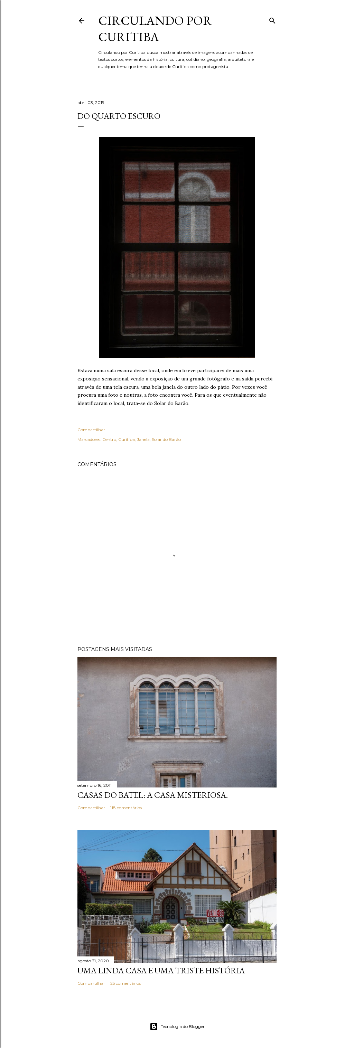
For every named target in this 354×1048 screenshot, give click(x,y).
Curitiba (126, 439)
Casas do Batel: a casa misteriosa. (152, 795)
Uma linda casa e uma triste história (161, 970)
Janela (143, 439)
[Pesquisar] (272, 19)
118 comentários (126, 807)
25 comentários (125, 983)
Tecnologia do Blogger (177, 1026)
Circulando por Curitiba (155, 28)
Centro (109, 439)
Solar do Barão (166, 439)
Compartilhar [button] (91, 429)
